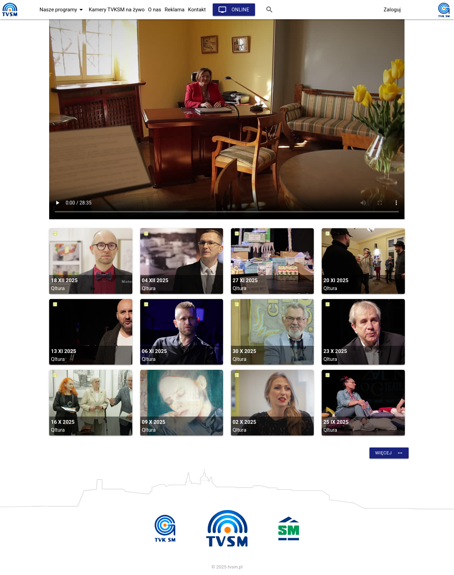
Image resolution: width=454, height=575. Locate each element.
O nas (154, 10)
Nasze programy (62, 9)
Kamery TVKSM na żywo (117, 10)
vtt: (227, 119)
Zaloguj (392, 10)
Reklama (175, 10)
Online (234, 9)
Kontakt (197, 10)
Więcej (389, 452)
